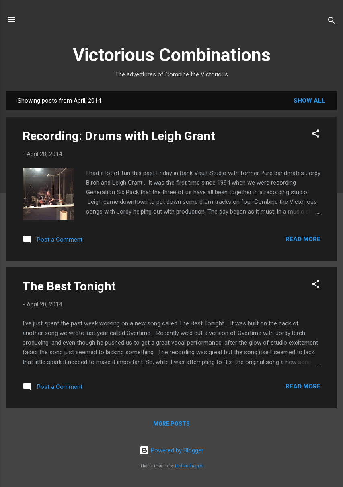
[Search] (332, 22)
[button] (315, 135)
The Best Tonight (69, 286)
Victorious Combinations (172, 55)
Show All (309, 100)
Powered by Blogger (171, 450)
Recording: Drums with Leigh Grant (119, 136)
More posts (171, 424)
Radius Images (189, 466)
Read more (302, 239)
